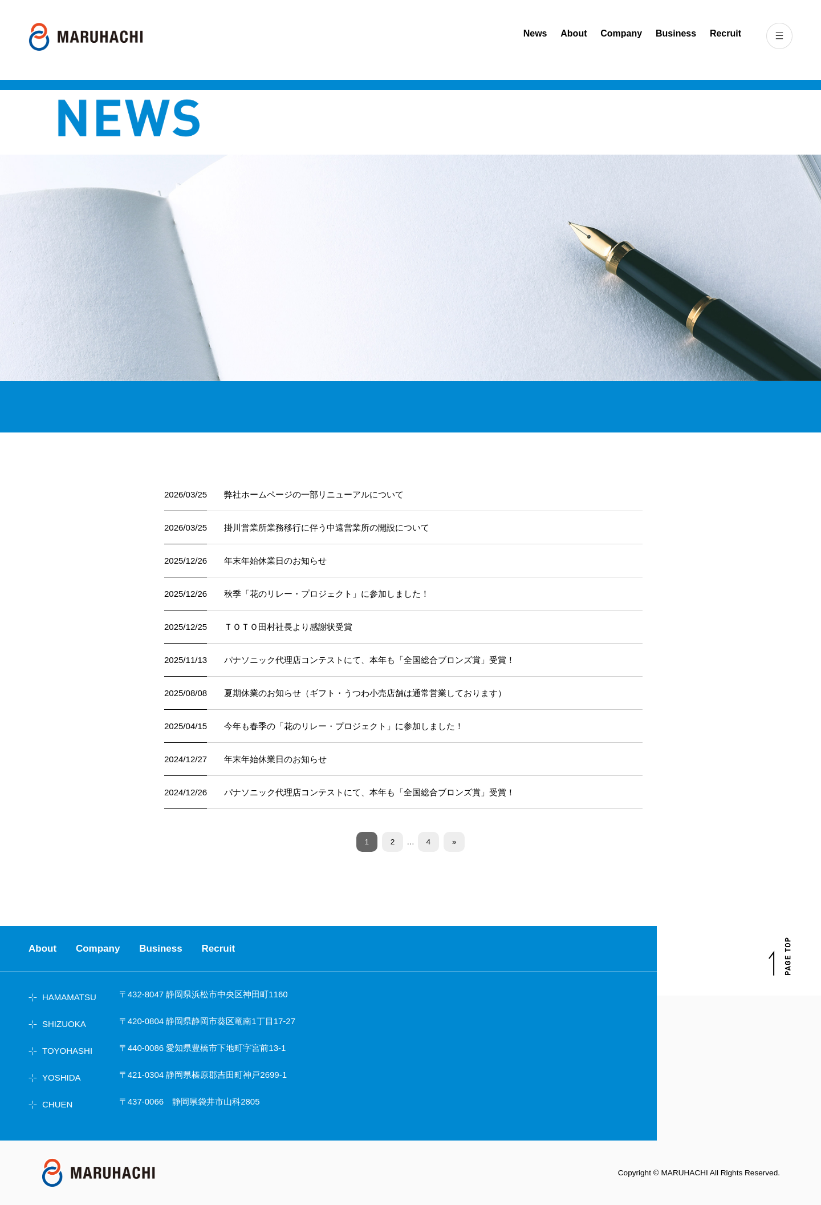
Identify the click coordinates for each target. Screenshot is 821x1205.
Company (621, 33)
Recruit (725, 33)
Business (676, 33)
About (573, 33)
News (535, 33)
